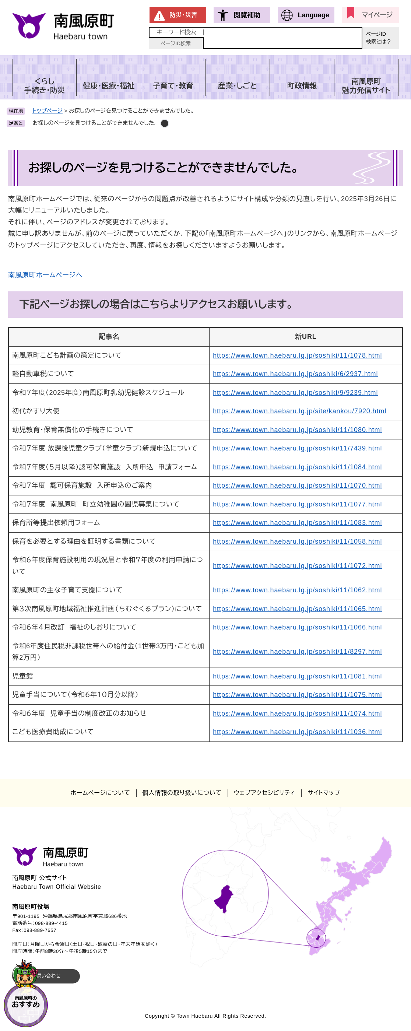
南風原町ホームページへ (45, 275)
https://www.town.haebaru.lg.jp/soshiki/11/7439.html (297, 448)
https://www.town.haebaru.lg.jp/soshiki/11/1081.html (297, 676)
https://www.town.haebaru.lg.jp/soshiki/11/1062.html (297, 590)
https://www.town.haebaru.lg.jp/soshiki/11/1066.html (297, 627)
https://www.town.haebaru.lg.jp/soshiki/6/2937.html (295, 374)
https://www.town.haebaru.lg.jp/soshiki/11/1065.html (297, 609)
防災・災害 (184, 15)
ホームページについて (100, 793)
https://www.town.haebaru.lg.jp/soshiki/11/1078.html (297, 355)
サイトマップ (324, 793)
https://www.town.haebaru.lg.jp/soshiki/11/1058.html (297, 541)
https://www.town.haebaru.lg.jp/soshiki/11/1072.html (297, 565)
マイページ (377, 15)
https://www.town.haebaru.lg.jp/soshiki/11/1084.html (297, 467)
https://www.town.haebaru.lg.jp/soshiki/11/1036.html (297, 732)
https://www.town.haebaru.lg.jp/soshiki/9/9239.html (295, 392)
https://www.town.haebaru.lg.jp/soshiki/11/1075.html (297, 694)
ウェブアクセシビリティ (264, 793)
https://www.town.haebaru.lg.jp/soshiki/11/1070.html (297, 485)
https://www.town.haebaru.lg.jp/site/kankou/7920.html (299, 411)
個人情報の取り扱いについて (182, 793)
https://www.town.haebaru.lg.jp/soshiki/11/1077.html (297, 504)
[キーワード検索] (283, 38)
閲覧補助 (247, 15)
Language (313, 15)
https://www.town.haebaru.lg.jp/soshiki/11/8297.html (297, 651)
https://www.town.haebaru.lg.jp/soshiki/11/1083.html (297, 522)
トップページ (47, 111)
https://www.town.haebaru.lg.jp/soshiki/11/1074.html (297, 713)
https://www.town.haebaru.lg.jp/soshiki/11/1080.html (297, 430)
